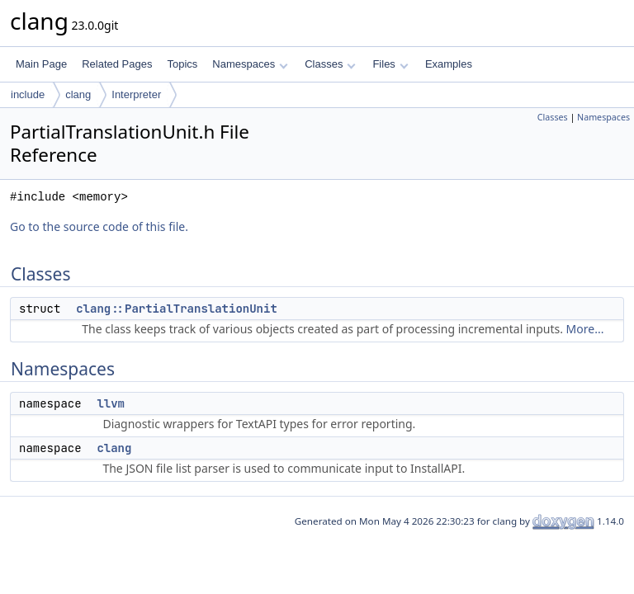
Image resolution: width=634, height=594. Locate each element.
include (28, 94)
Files (390, 64)
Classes (330, 64)
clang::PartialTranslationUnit (176, 308)
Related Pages (117, 64)
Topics (182, 64)
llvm (111, 403)
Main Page (41, 64)
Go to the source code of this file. (99, 226)
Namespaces (249, 64)
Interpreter (136, 94)
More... (585, 329)
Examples (448, 64)
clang (78, 94)
